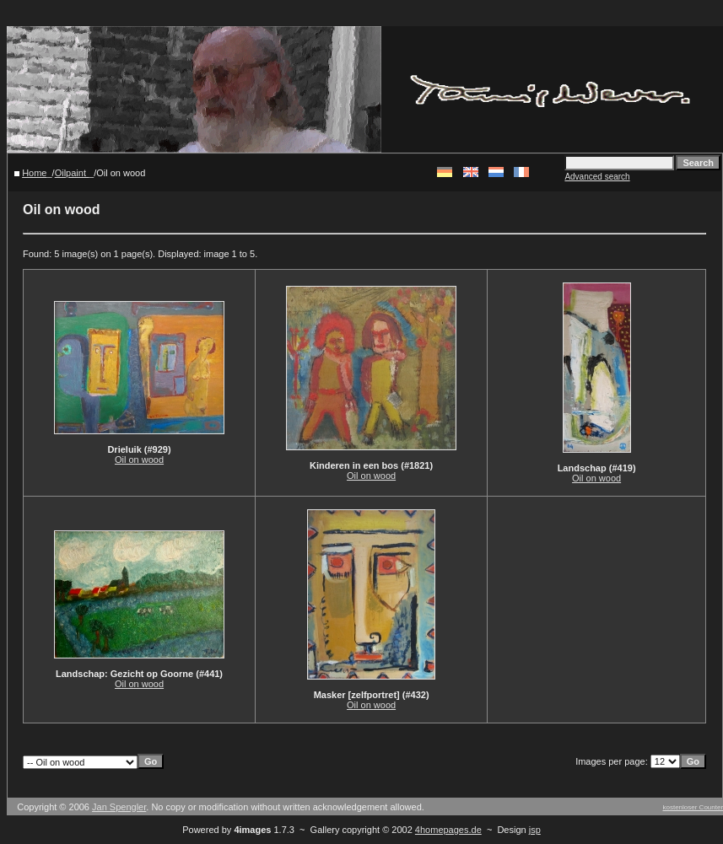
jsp (535, 830)
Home (34, 173)
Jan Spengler (119, 807)
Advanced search (596, 176)
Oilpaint (72, 173)
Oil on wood (139, 459)
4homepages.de (448, 830)
